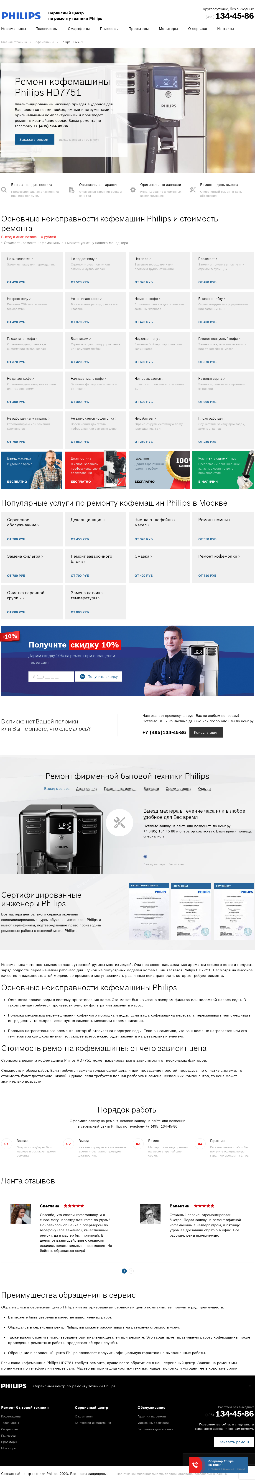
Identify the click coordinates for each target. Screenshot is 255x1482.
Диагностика (86, 789)
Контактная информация (93, 1422)
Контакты (225, 28)
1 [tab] (124, 1271)
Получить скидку (103, 676)
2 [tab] (131, 1271)
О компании (84, 1416)
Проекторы (139, 28)
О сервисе (197, 28)
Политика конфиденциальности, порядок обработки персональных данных (172, 1473)
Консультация (206, 732)
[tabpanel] (127, 1231)
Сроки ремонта (178, 789)
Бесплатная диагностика (155, 1429)
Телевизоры (47, 28)
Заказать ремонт (34, 139)
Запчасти (151, 789)
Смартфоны (79, 28)
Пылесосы (109, 28)
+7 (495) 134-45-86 (50, 126)
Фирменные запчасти (153, 1422)
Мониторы (168, 28)
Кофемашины (13, 28)
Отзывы (204, 789)
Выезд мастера (56, 789)
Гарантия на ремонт (120, 789)
